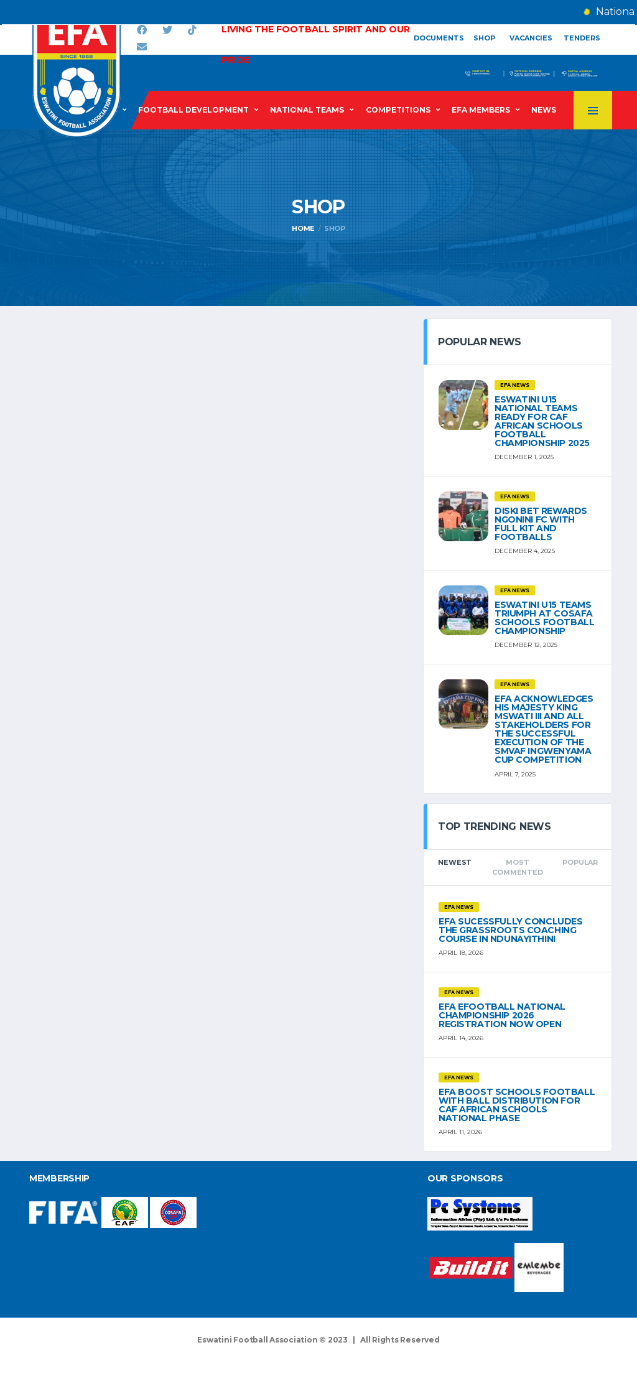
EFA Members (481, 109)
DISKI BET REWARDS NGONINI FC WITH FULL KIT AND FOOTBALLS (541, 523)
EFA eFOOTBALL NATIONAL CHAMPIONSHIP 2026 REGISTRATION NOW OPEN (502, 1015)
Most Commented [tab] (517, 867)
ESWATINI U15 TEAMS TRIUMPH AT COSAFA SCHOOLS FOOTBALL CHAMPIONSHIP (544, 617)
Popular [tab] (579, 862)
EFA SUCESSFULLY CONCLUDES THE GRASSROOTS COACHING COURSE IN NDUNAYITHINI (511, 930)
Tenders (582, 38)
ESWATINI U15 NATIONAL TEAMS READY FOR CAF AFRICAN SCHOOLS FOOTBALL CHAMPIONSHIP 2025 (542, 421)
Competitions (398, 109)
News (543, 109)
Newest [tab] (455, 862)
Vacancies (530, 38)
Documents (439, 38)
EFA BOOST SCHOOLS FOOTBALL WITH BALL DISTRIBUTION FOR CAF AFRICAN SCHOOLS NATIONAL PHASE (517, 1105)
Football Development (193, 109)
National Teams (307, 109)
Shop (484, 38)
